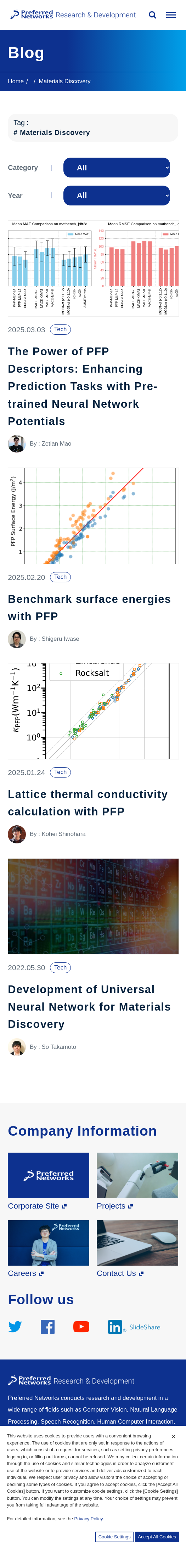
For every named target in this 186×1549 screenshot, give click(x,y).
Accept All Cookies (157, 1536)
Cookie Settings (114, 1536)
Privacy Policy (88, 1518)
